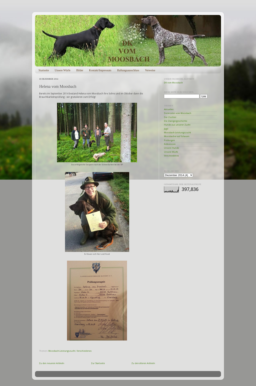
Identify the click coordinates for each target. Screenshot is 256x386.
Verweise (150, 70)
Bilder (79, 70)
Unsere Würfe (63, 70)
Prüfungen (169, 140)
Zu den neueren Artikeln (51, 363)
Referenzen (170, 144)
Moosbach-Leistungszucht (61, 351)
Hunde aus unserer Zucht (177, 125)
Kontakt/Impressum (100, 70)
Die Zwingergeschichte (175, 121)
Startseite (44, 70)
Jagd (166, 129)
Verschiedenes (84, 351)
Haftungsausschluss (128, 70)
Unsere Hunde (171, 148)
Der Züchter (170, 117)
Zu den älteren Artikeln (143, 363)
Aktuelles (169, 109)
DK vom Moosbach (173, 82)
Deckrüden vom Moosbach (177, 113)
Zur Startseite (98, 363)
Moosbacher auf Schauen (176, 136)
